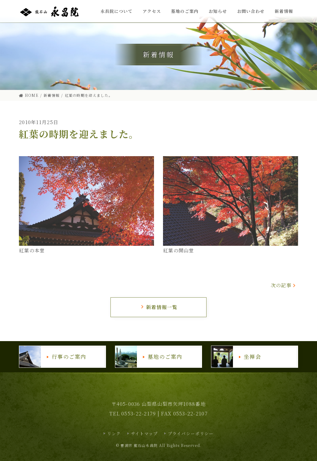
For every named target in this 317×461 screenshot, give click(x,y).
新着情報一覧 (158, 307)
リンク (114, 433)
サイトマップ (144, 433)
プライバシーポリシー (191, 433)
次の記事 (284, 285)
